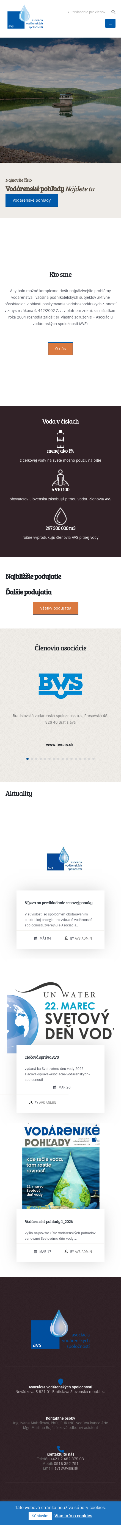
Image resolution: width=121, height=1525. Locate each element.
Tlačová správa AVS (42, 1057)
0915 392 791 (66, 1463)
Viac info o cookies (73, 1516)
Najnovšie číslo (19, 180)
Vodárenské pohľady (32, 200)
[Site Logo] (25, 18)
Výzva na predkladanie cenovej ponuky (58, 902)
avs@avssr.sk (66, 1468)
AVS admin (83, 938)
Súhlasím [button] (40, 1516)
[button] (113, 12)
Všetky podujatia (55, 608)
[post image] (60, 859)
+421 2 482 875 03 (67, 1459)
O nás (60, 348)
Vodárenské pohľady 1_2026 (49, 1221)
